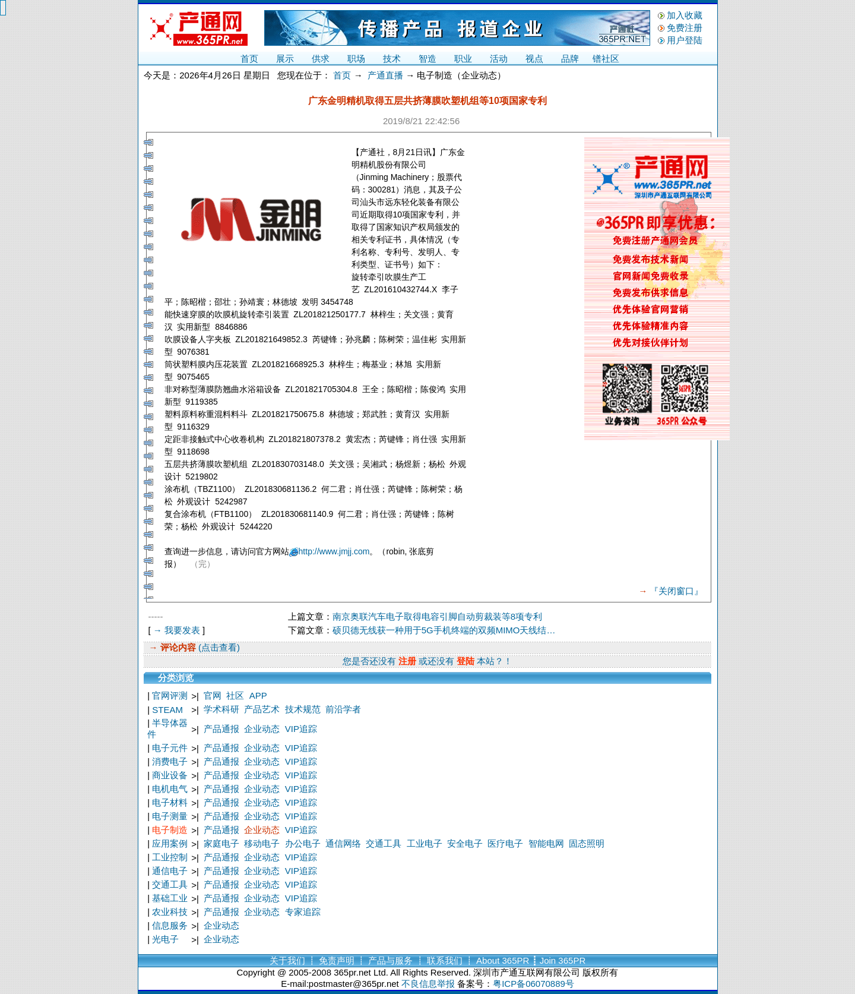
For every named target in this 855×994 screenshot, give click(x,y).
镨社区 (606, 58)
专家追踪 (303, 912)
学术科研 (221, 709)
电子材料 (170, 802)
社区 (235, 695)
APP (258, 695)
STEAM (167, 710)
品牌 (570, 58)
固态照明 (586, 843)
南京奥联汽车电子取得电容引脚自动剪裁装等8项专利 (437, 616)
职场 (356, 58)
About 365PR (502, 960)
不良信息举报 (428, 984)
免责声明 (336, 960)
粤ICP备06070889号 (533, 984)
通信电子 (170, 871)
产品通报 (221, 729)
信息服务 (170, 925)
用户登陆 (684, 40)
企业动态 (262, 729)
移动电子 (262, 843)
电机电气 (170, 789)
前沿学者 (343, 709)
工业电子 (424, 843)
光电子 (165, 939)
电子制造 (170, 830)
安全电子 (465, 843)
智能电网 (546, 843)
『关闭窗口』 (676, 591)
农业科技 (170, 912)
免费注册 (684, 28)
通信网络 (343, 843)
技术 (392, 58)
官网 (212, 695)
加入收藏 (684, 15)
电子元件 (170, 748)
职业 (463, 58)
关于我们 (287, 960)
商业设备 (170, 775)
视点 (534, 58)
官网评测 (170, 695)
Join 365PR (563, 960)
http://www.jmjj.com (334, 551)
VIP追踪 (301, 729)
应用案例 (170, 843)
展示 (285, 58)
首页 (249, 58)
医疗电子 (505, 843)
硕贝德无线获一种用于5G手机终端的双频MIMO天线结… (444, 630)
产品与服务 (390, 960)
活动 (499, 58)
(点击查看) (218, 647)
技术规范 (303, 709)
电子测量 (170, 816)
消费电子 (170, 761)
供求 (321, 58)
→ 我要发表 (176, 630)
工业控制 (170, 857)
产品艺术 (262, 709)
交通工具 (383, 843)
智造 (427, 58)
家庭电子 (221, 843)
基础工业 (170, 898)
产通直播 (385, 75)
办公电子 (303, 843)
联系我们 (445, 960)
